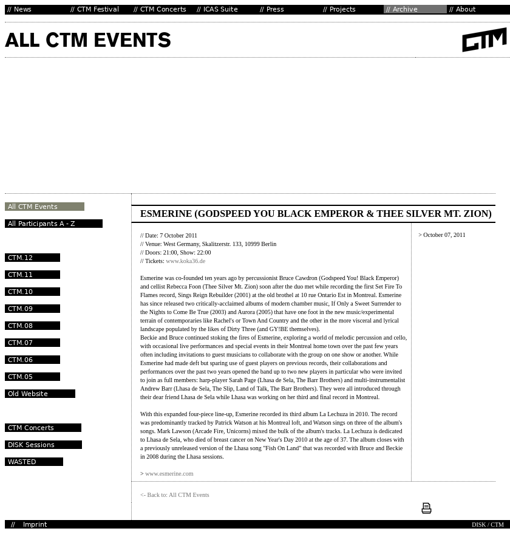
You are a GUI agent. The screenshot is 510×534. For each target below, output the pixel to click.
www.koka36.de (185, 261)
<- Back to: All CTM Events (174, 494)
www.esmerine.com (169, 473)
